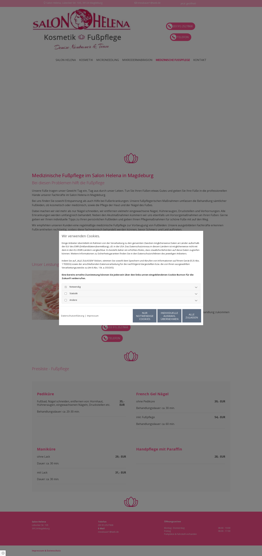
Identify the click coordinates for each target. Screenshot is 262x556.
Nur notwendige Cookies (121, 316)
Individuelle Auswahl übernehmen (153, 316)
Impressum (93, 315)
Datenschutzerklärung (72, 315)
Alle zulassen (185, 316)
